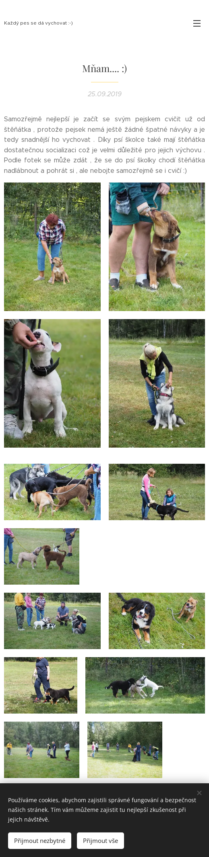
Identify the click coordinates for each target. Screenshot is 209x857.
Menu (197, 23)
